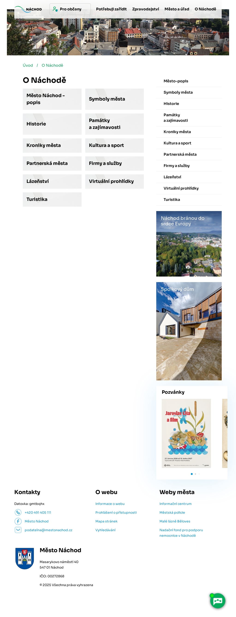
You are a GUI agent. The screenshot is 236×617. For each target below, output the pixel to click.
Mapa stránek (106, 521)
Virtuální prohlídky (111, 181)
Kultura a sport (106, 145)
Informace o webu (110, 504)
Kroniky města (44, 145)
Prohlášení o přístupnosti (116, 512)
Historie (36, 124)
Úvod (28, 65)
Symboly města (107, 99)
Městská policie (172, 512)
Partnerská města (47, 163)
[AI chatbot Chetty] (217, 601)
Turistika (37, 199)
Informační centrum (175, 504)
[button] (192, 474)
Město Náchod (37, 521)
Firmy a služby (105, 163)
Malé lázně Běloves (174, 521)
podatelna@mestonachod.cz (48, 530)
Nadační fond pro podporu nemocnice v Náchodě (181, 533)
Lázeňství (38, 181)
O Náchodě (52, 65)
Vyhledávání (105, 530)
